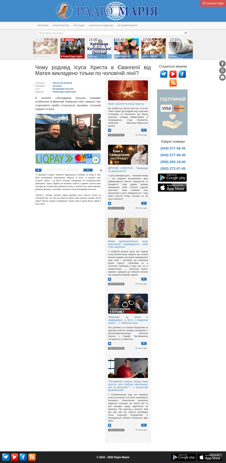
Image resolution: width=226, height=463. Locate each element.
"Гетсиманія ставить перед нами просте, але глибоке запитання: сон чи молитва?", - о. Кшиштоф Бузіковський (128, 386)
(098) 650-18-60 (172, 162)
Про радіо (78, 25)
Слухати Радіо (213, 3)
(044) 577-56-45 (172, 148)
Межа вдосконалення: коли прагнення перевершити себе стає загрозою (128, 244)
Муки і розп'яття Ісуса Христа (126, 103)
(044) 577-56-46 (172, 155)
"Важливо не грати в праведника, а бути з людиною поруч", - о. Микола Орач (128, 320)
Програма (42, 25)
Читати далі (141, 135)
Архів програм (61, 25)
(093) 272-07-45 (172, 168)
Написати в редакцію (101, 25)
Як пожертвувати (127, 25)
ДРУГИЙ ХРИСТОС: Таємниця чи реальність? (128, 170)
